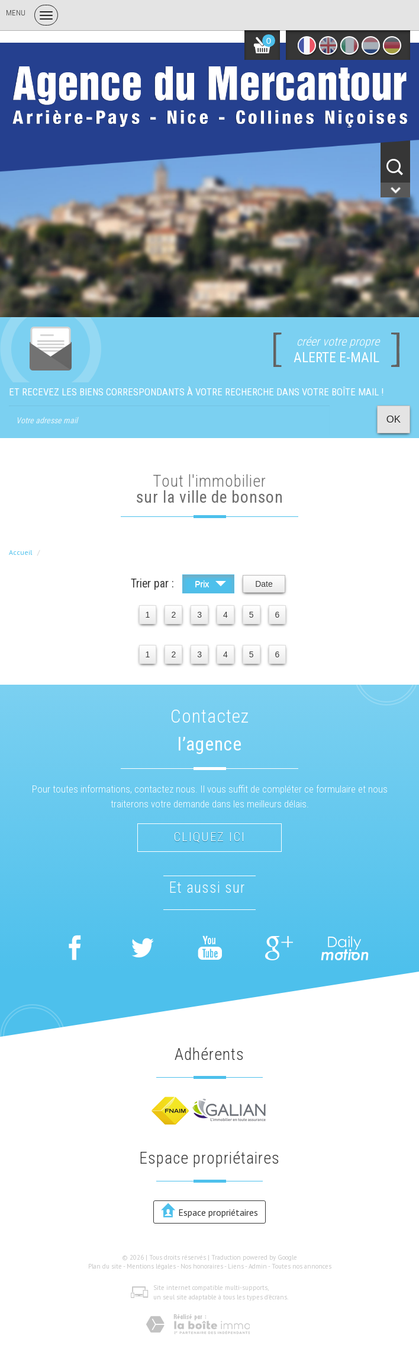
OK (393, 419)
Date (264, 584)
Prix (210, 585)
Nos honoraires (202, 1266)
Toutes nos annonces (301, 1266)
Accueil (21, 552)
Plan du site (105, 1266)
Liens (236, 1266)
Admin (258, 1266)
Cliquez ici (209, 837)
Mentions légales (151, 1266)
